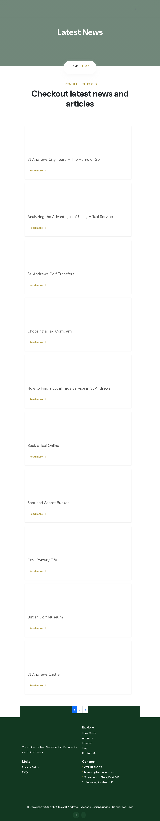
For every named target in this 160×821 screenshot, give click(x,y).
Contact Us (89, 753)
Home (74, 66)
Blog (84, 748)
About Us (88, 738)
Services (87, 743)
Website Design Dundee (95, 807)
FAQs (25, 772)
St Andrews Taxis (122, 807)
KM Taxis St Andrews (66, 807)
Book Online (89, 733)
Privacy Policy (30, 767)
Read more (38, 170)
